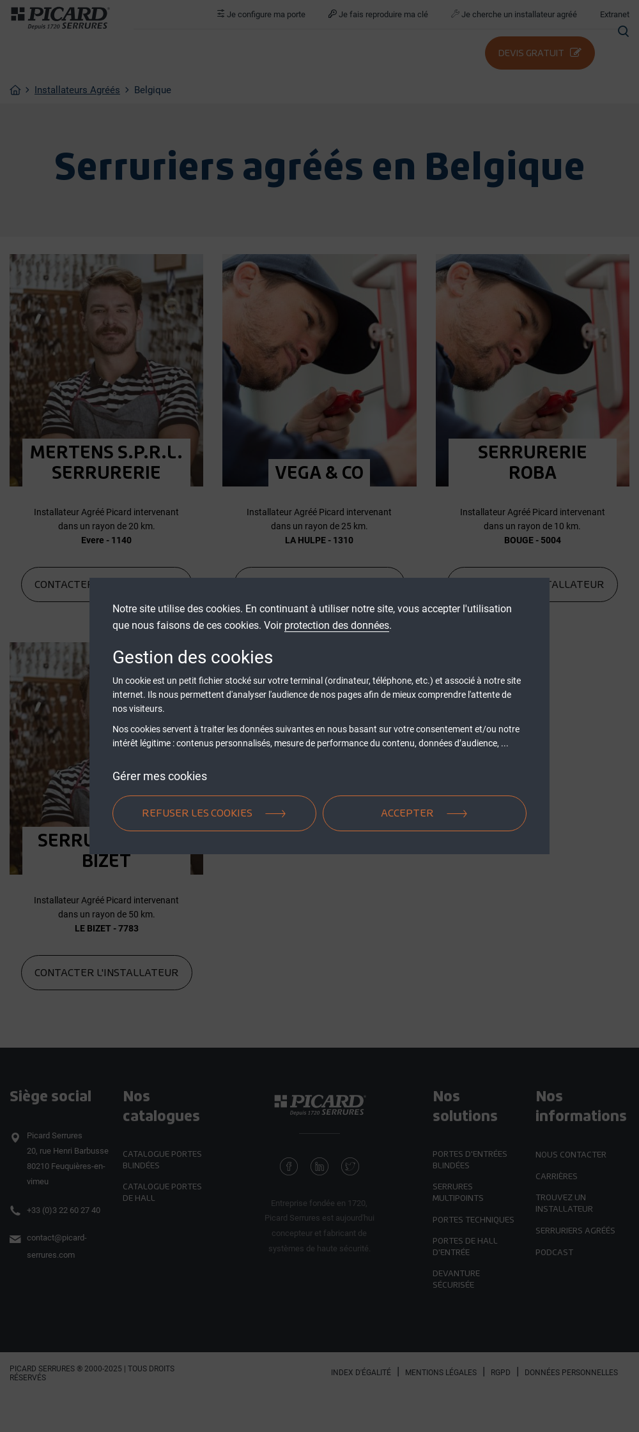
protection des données (336, 625)
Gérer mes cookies (159, 776)
